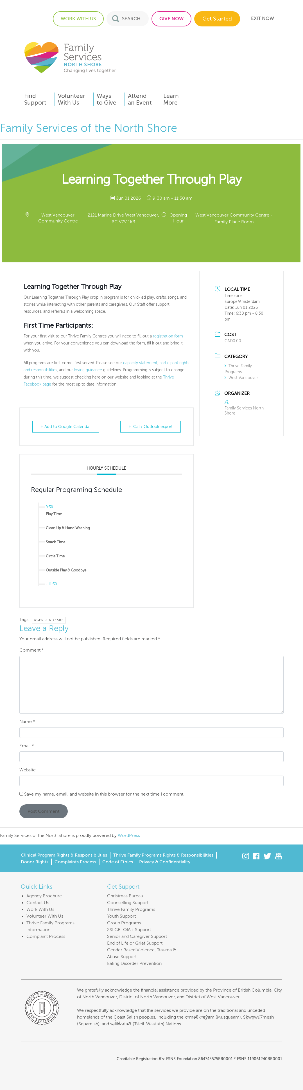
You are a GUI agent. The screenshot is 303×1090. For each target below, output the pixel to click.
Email (26, 745)
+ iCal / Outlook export (150, 426)
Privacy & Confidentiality (164, 861)
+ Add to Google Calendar (65, 426)
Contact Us (37, 902)
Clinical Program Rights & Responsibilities (64, 855)
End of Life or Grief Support (134, 943)
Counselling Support (127, 902)
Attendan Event (140, 99)
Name (27, 721)
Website (27, 770)
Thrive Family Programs (131, 909)
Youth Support (121, 916)
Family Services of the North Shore (70, 57)
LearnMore (171, 99)
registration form (168, 336)
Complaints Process (75, 861)
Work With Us (40, 909)
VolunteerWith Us (71, 99)
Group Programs (124, 922)
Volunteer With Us (44, 916)
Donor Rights (34, 861)
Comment (31, 650)
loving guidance (88, 370)
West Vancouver (241, 378)
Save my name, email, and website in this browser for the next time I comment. (104, 794)
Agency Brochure (44, 895)
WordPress (129, 835)
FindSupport (35, 99)
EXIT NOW (262, 18)
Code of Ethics (117, 861)
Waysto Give (106, 99)
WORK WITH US (78, 18)
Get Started (217, 18)
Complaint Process (45, 936)
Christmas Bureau (125, 895)
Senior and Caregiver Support (137, 936)
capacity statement (140, 363)
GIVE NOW (171, 18)
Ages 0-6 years (49, 620)
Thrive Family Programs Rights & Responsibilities (163, 855)
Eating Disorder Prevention (134, 963)
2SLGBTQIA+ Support (129, 929)
